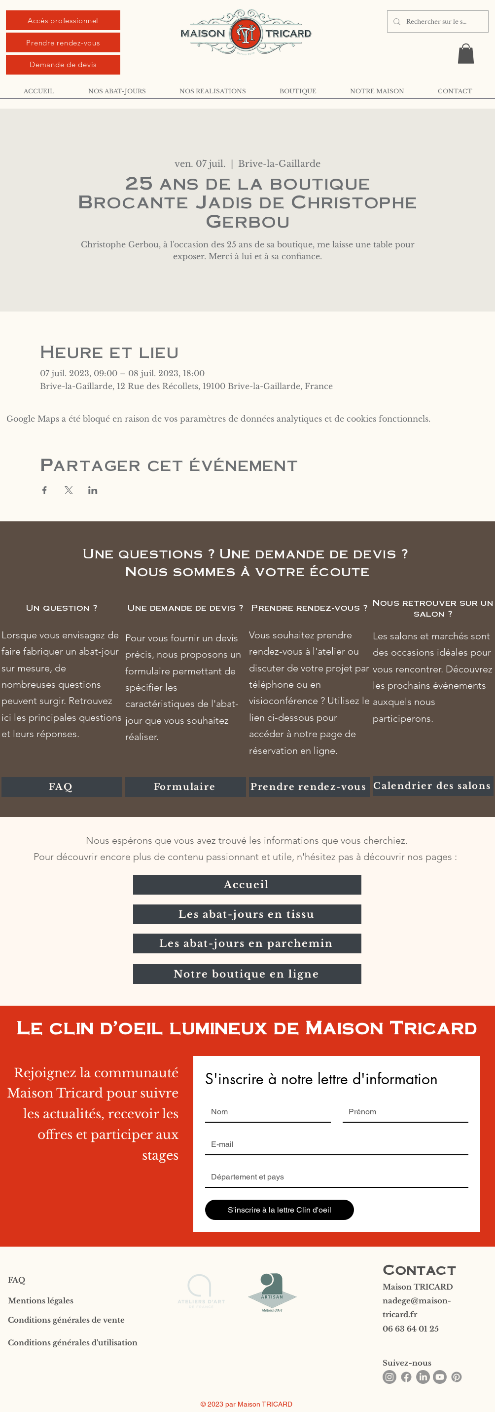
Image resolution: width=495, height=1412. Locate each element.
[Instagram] (389, 1377)
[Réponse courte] (333, 1177)
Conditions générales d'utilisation (73, 1342)
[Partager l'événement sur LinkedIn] (93, 490)
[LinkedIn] (423, 1377)
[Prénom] (402, 1112)
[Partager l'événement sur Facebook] (44, 490)
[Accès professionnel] (63, 20)
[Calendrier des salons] (433, 786)
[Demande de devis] (63, 65)
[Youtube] (440, 1377)
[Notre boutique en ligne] (247, 974)
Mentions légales (40, 1300)
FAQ (16, 1280)
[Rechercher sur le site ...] (436, 21)
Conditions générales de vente (66, 1320)
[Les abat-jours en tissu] (247, 914)
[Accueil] (247, 885)
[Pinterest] (456, 1377)
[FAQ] (61, 787)
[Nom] (265, 1112)
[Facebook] (406, 1377)
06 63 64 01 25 (411, 1329)
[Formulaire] (185, 787)
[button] (466, 53)
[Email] (333, 1144)
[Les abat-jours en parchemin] (247, 943)
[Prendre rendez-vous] (63, 42)
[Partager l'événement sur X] (68, 490)
